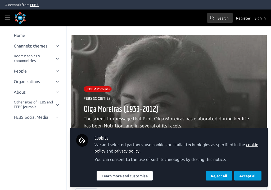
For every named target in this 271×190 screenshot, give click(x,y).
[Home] (27, 18)
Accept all (247, 176)
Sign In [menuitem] (260, 18)
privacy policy (128, 151)
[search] (220, 18)
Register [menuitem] (243, 18)
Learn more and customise (126, 176)
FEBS (34, 5)
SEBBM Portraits (99, 89)
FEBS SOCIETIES (98, 98)
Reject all (219, 176)
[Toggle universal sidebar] (7, 18)
